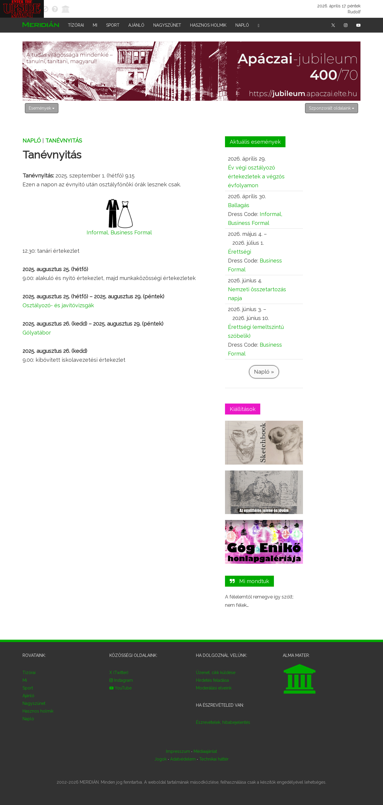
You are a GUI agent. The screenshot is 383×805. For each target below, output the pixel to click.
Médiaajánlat (205, 751)
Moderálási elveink (214, 688)
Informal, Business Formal (119, 232)
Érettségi (239, 252)
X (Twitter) (118, 672)
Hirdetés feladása (212, 680)
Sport (112, 25)
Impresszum (178, 751)
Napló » (264, 372)
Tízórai (76, 25)
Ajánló (136, 25)
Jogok (160, 759)
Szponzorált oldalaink (331, 108)
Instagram (121, 680)
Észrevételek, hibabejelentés (223, 722)
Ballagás (238, 205)
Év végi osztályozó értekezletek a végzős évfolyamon (256, 176)
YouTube (120, 688)
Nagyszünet (167, 25)
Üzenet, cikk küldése (215, 672)
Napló (242, 25)
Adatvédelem (183, 759)
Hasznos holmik (208, 25)
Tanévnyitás (63, 140)
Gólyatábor (37, 332)
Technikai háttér (214, 759)
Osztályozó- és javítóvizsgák (58, 305)
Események (42, 108)
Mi (95, 25)
